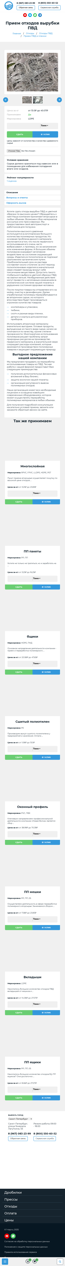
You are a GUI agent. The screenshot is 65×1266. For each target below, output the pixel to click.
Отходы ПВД (46, 33)
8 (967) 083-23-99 (25, 3)
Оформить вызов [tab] (16, 203)
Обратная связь (25, 7)
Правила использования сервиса (20, 1252)
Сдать (19, 134)
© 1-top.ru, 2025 (11, 1230)
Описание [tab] (12, 192)
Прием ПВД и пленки (35, 36)
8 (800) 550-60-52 (48, 3)
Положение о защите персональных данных (26, 1247)
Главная (16, 33)
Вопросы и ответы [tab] (17, 198)
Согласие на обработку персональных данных (27, 1241)
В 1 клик (45, 134)
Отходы (30, 33)
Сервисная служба (49, 7)
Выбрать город (15, 1115)
